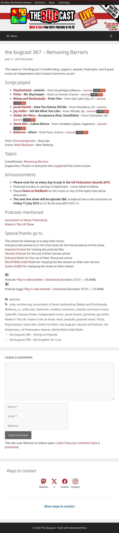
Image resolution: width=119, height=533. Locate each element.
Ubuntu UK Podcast (90, 324)
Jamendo (89, 314)
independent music (51, 314)
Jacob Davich (22, 107)
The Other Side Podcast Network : (16, 2)
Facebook (65, 487)
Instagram (75, 487)
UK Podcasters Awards (36, 329)
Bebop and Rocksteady (29, 98)
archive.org (24, 304)
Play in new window (30, 279)
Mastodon (43, 487)
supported (61, 166)
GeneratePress (78, 527)
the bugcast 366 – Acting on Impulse (33, 334)
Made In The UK (15, 319)
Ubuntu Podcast (15, 253)
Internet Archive (15, 249)
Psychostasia (22, 90)
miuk (59, 319)
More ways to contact (59, 506)
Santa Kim (20, 124)
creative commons (62, 309)
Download (52, 279)
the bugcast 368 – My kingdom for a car (35, 339)
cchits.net (28, 309)
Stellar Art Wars (24, 115)
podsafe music (86, 319)
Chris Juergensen (24, 141)
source (87, 90)
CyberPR (10, 314)
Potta (17, 94)
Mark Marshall (23, 145)
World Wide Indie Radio (20, 262)
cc (19, 309)
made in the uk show (41, 319)
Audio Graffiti (13, 266)
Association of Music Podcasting (26, 220)
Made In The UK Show (19, 224)
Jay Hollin (20, 111)
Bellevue (19, 132)
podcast (14, 299)
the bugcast (68, 324)
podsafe (69, 319)
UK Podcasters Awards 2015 (90, 182)
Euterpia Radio (14, 258)
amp (12, 304)
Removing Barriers (36, 161)
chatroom (42, 309)
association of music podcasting (54, 304)
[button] (111, 36)
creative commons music (92, 309)
